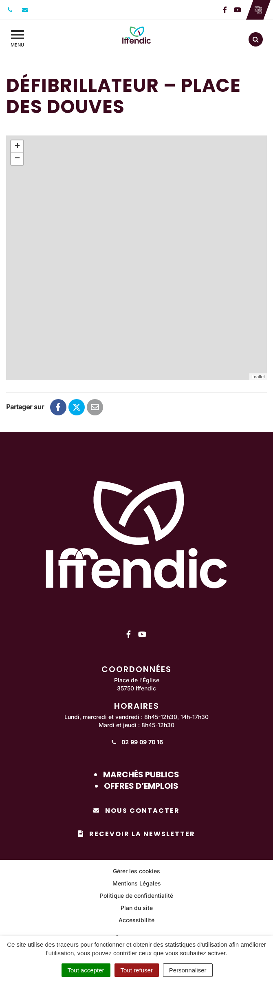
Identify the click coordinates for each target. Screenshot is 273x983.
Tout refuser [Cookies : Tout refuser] (137, 970)
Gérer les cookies (136, 871)
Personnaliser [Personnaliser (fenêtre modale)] (188, 970)
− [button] (17, 159)
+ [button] (17, 146)
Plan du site (137, 907)
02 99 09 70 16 (136, 742)
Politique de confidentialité (136, 895)
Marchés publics (141, 774)
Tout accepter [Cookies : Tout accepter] (86, 970)
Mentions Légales (136, 883)
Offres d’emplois (141, 786)
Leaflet (258, 376)
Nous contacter (136, 810)
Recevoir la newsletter (136, 834)
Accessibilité (136, 919)
